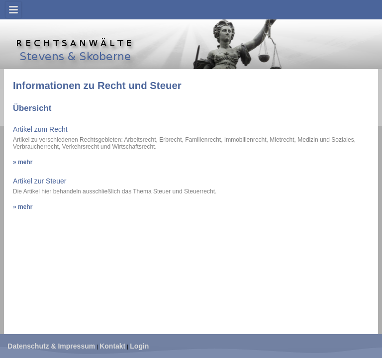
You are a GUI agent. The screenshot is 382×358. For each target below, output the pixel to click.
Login (139, 346)
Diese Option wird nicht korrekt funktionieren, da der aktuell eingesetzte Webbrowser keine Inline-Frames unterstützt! (191, 201)
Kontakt (112, 346)
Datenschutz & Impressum (51, 346)
